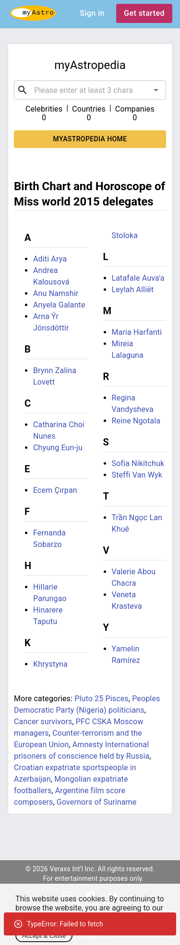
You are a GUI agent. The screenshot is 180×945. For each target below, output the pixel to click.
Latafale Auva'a (138, 278)
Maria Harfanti (137, 332)
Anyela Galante (59, 304)
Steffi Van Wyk (137, 474)
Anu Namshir (55, 293)
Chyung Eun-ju (58, 447)
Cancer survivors (43, 721)
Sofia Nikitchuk (138, 463)
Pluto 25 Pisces (101, 698)
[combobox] (90, 90)
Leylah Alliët (133, 289)
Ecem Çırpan (55, 490)
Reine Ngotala (136, 420)
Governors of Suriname (97, 802)
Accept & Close (44, 935)
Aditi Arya (50, 258)
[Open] (156, 90)
